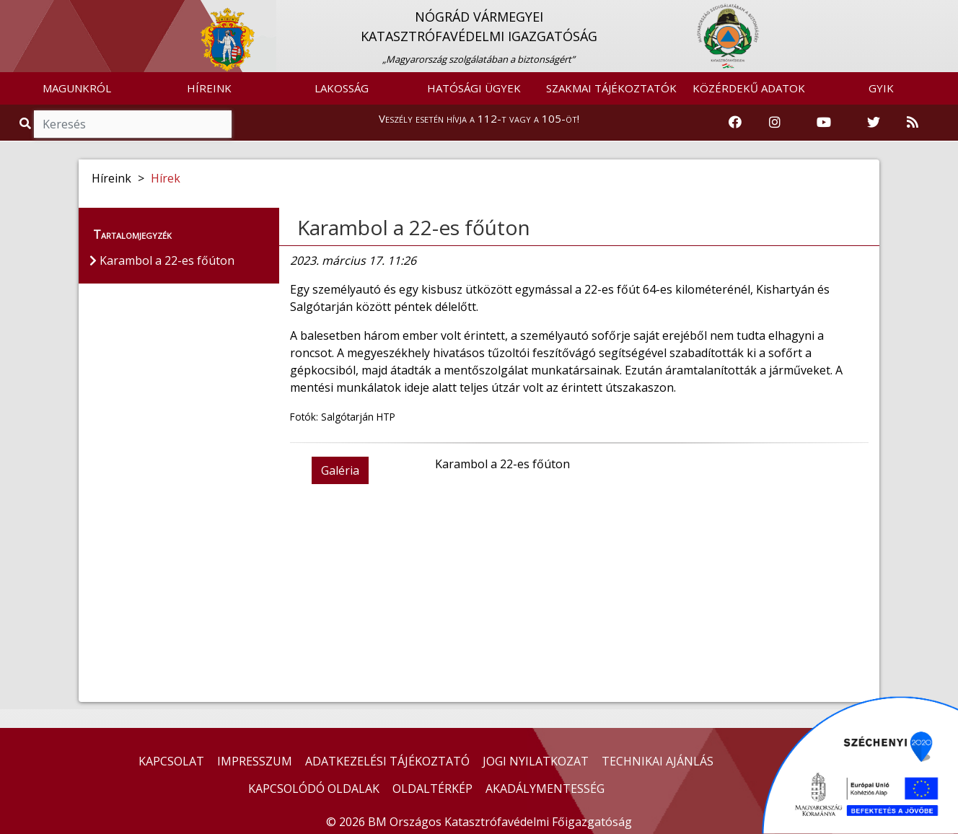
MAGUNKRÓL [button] (77, 88)
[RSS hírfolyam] (912, 122)
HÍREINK (209, 88)
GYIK (881, 88)
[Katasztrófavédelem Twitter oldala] (874, 122)
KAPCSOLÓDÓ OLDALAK (313, 788)
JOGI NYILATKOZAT (536, 761)
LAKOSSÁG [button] (342, 88)
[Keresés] (133, 124)
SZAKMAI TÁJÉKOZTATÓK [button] (611, 88)
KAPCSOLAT (171, 761)
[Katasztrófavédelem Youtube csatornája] (823, 122)
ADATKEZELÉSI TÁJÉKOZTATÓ (387, 761)
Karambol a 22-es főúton (413, 227)
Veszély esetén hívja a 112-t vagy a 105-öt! (479, 118)
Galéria (340, 470)
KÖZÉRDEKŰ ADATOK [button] (749, 88)
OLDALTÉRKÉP (432, 788)
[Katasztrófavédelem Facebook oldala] (735, 122)
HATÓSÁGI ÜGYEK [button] (474, 88)
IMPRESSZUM (254, 761)
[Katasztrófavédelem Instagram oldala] (775, 122)
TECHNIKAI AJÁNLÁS (657, 761)
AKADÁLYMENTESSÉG (545, 788)
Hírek (165, 178)
